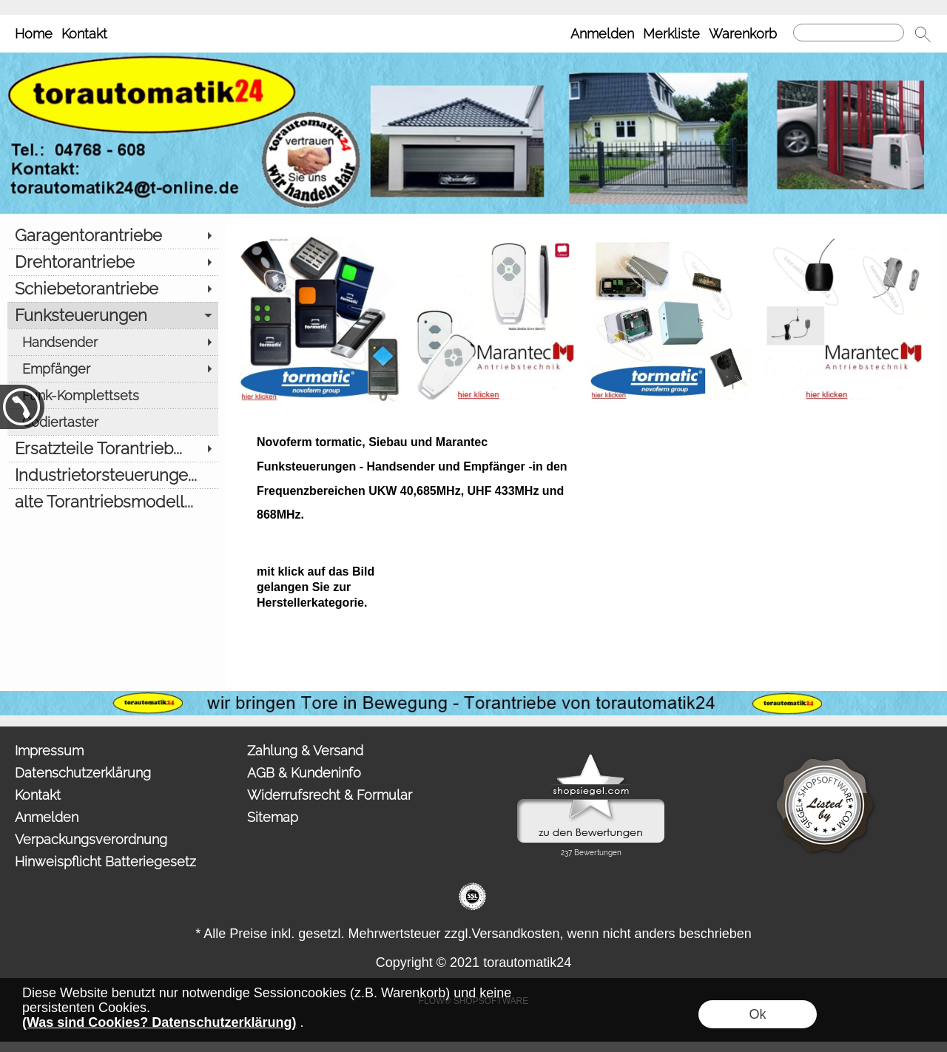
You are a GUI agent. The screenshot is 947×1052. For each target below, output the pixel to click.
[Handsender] (112, 341)
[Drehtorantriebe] (112, 262)
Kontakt (84, 33)
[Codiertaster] (112, 421)
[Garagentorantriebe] (112, 235)
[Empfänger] (112, 368)
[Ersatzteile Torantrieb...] (112, 448)
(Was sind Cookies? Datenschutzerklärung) (159, 1022)
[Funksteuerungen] (112, 315)
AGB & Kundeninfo (304, 772)
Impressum (49, 750)
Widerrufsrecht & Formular (329, 795)
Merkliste (671, 33)
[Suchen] (848, 32)
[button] (922, 34)
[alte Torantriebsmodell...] (112, 501)
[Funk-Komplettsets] (112, 395)
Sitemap (272, 817)
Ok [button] (757, 1014)
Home (34, 33)
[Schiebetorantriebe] (112, 288)
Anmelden (602, 33)
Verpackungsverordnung (91, 839)
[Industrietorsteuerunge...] (112, 475)
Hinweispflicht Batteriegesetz (105, 861)
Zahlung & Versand (305, 750)
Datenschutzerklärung (83, 772)
